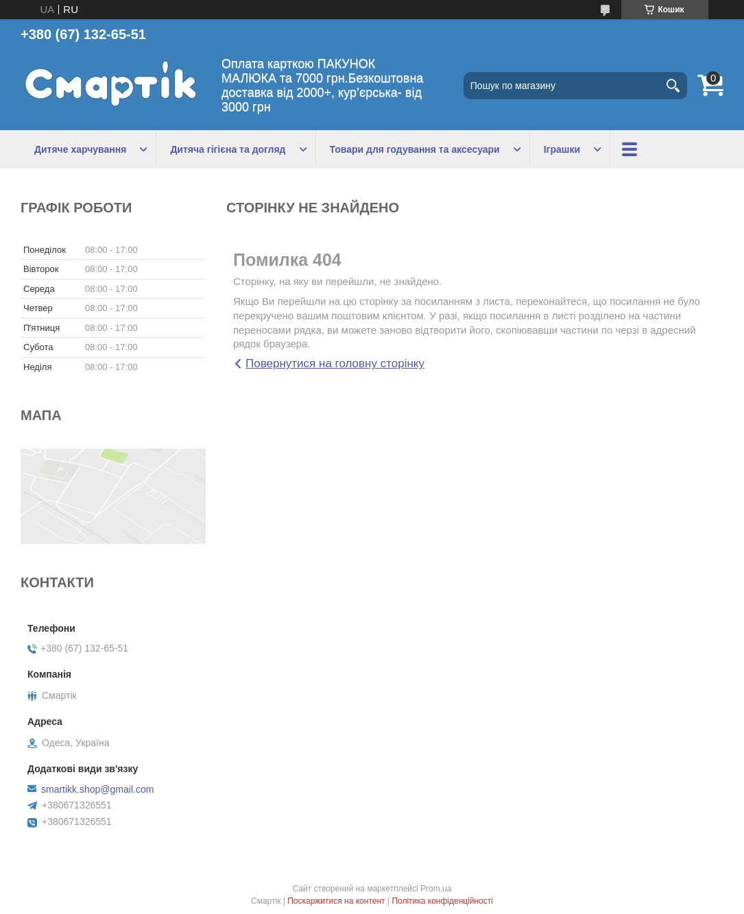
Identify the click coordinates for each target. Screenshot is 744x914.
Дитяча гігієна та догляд (227, 149)
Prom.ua (435, 888)
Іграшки (562, 149)
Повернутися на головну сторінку (334, 363)
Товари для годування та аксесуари (415, 149)
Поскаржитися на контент (336, 901)
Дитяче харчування (80, 149)
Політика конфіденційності (442, 901)
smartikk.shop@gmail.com (97, 789)
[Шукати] (673, 85)
